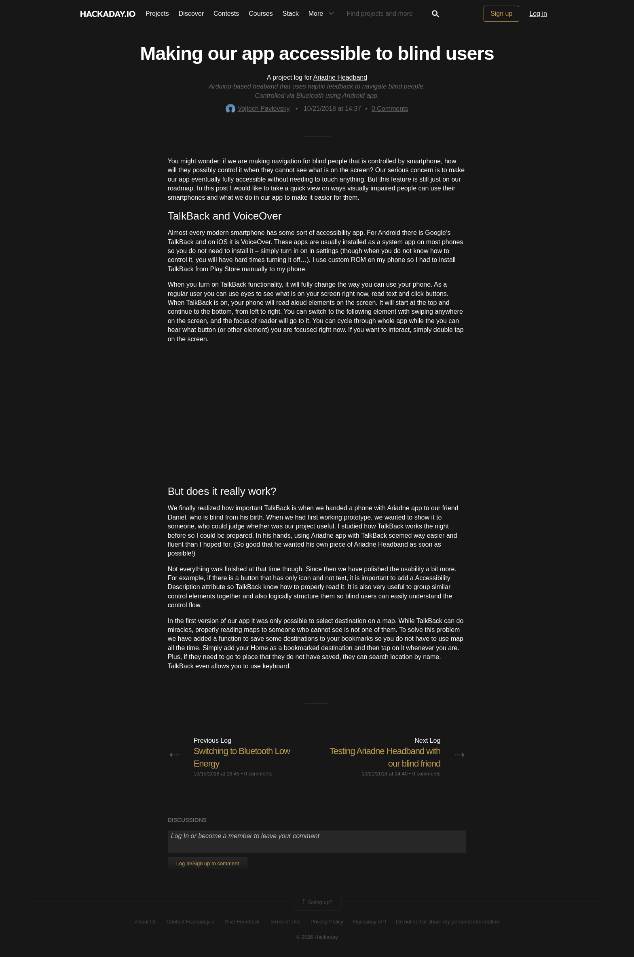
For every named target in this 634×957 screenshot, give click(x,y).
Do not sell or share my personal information (447, 922)
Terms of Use (285, 922)
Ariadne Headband (340, 77)
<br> (317, 413)
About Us (145, 922)
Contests (226, 13)
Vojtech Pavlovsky (258, 108)
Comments (390, 108)
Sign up (501, 13)
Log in (538, 13)
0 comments (258, 774)
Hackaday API (369, 922)
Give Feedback (242, 922)
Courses (261, 13)
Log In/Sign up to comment (207, 863)
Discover (191, 13)
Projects (157, 13)
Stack (291, 13)
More (323, 14)
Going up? (316, 902)
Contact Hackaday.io (191, 922)
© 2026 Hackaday (317, 937)
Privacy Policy (327, 922)
